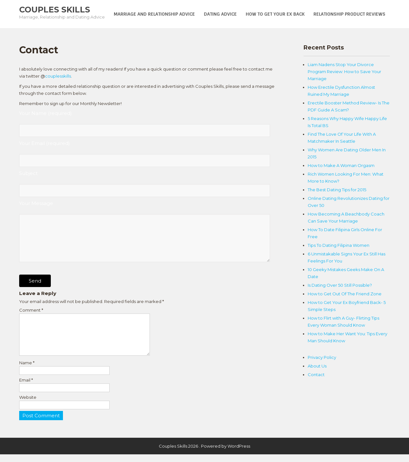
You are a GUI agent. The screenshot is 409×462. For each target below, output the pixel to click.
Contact (316, 374)
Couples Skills (54, 9)
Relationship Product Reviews (349, 14)
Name (27, 370)
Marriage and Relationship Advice (154, 14)
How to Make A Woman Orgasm (341, 165)
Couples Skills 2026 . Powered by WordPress (204, 453)
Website (27, 404)
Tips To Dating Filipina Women (338, 245)
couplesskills (58, 76)
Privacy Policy (322, 357)
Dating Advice (220, 14)
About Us (317, 365)
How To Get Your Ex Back (275, 14)
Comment (31, 310)
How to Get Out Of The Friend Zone (345, 293)
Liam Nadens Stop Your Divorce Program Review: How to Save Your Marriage (344, 71)
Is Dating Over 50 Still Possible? (340, 285)
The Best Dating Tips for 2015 (337, 189)
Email (26, 387)
